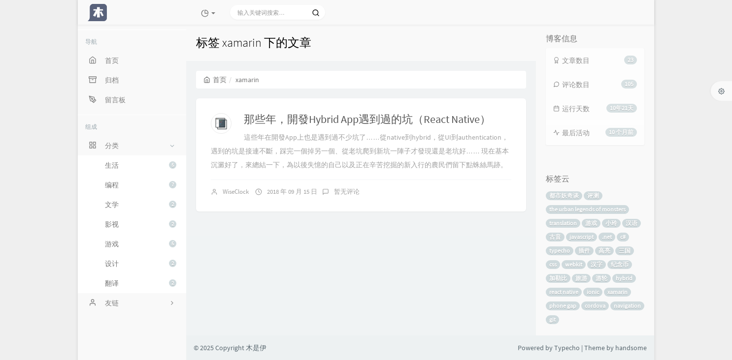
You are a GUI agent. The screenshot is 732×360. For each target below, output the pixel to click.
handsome (631, 347)
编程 (140, 184)
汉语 (631, 223)
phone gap (562, 305)
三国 (625, 250)
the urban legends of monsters (587, 209)
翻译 (140, 283)
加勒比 (558, 278)
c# (623, 236)
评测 (593, 195)
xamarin (617, 292)
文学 (140, 204)
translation (563, 223)
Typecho (567, 347)
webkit (573, 264)
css (553, 264)
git (552, 319)
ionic (593, 292)
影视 (140, 224)
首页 (215, 79)
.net (607, 236)
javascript (581, 236)
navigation (627, 305)
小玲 (611, 223)
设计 (140, 263)
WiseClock (236, 191)
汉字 (596, 264)
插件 (584, 250)
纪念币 (620, 264)
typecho (559, 250)
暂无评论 (347, 191)
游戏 (140, 244)
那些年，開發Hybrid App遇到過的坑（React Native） (367, 119)
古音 (555, 236)
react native (563, 292)
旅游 (581, 278)
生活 (140, 165)
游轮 (601, 278)
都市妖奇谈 (564, 195)
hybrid (624, 278)
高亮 (604, 250)
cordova (595, 305)
